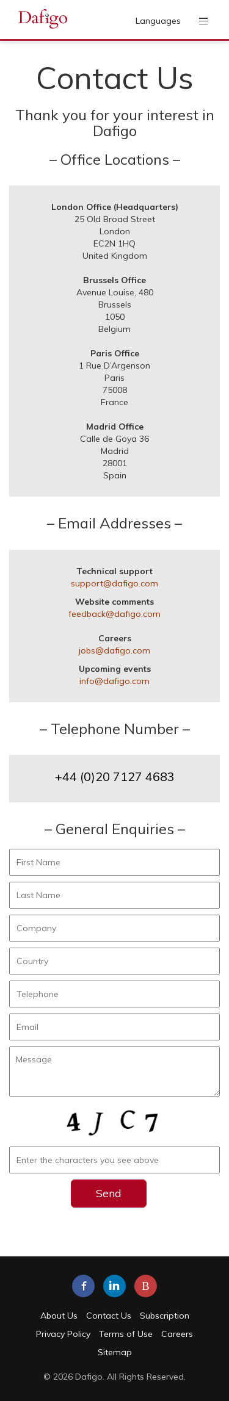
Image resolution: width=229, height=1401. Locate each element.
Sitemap (115, 1352)
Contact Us (108, 1315)
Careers (177, 1333)
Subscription (164, 1315)
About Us (59, 1315)
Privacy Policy (63, 1333)
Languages (158, 20)
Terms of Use (126, 1333)
